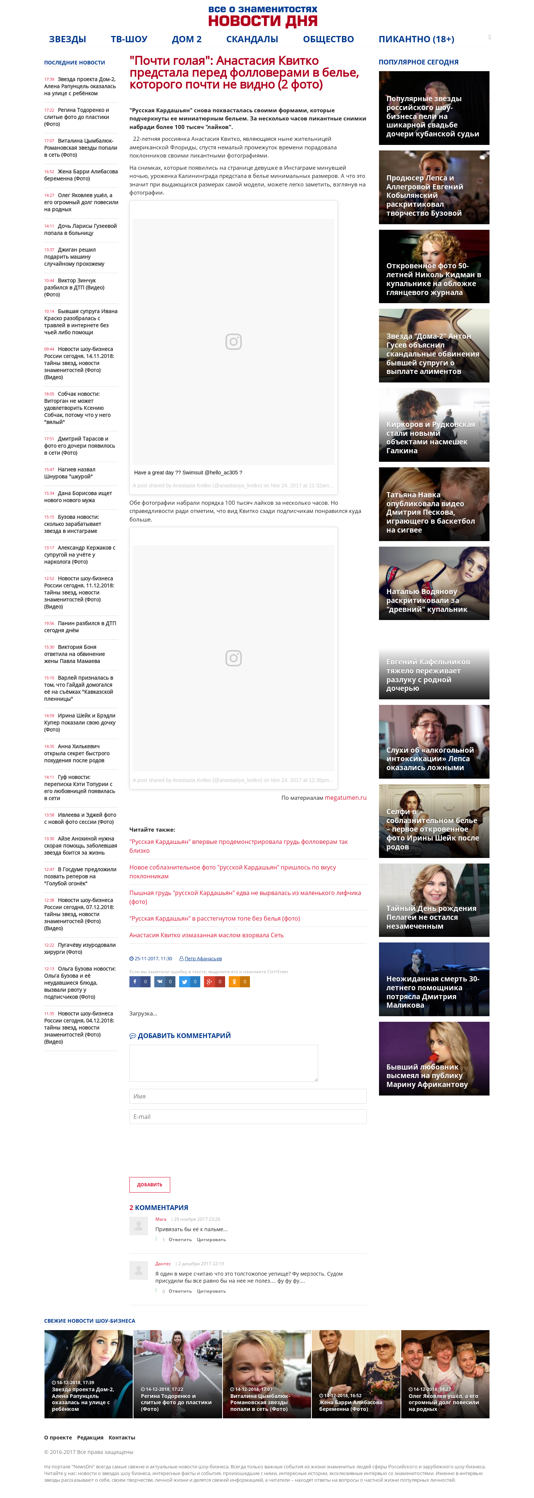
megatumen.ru (346, 797)
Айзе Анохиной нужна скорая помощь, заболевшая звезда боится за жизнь (80, 845)
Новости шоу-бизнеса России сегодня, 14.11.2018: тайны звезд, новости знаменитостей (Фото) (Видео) (79, 363)
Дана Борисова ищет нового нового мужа (78, 497)
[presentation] (185, 1157)
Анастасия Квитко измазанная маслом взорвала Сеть (206, 935)
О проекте (58, 1437)
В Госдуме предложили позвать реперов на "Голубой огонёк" (80, 876)
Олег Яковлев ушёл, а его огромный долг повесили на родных (81, 202)
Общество (328, 39)
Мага (161, 1219)
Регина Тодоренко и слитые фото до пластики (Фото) (76, 116)
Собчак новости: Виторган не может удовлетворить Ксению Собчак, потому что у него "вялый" (77, 407)
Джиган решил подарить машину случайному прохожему (74, 256)
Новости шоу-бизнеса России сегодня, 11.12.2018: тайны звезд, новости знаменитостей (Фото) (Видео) (79, 592)
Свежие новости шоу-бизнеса (89, 1320)
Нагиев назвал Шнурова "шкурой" (69, 473)
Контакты (122, 1437)
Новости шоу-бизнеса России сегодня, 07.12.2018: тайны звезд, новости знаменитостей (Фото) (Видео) (79, 914)
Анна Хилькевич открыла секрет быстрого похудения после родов (76, 753)
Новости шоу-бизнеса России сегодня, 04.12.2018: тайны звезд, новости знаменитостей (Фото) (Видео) (79, 1027)
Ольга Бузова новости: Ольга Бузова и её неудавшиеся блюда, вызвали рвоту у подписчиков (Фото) (80, 982)
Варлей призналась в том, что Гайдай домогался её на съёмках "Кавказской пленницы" (78, 688)
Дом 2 (187, 39)
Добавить (149, 1185)
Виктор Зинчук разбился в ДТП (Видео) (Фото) (74, 287)
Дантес (163, 1263)
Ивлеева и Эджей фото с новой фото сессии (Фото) (80, 818)
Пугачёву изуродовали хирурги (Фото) (80, 948)
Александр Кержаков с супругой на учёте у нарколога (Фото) (79, 554)
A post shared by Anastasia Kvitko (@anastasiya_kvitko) (197, 780)
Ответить (180, 1239)
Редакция (90, 1437)
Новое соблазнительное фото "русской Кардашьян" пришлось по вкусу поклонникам (232, 871)
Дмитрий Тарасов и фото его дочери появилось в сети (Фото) (79, 445)
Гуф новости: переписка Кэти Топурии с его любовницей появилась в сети (79, 787)
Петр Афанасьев (203, 958)
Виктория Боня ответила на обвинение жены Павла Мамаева (74, 654)
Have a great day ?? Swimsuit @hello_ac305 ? (188, 472)
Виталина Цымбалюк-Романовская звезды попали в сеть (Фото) (80, 147)
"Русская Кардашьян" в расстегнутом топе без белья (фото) (214, 918)
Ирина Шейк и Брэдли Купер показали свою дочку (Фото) (79, 722)
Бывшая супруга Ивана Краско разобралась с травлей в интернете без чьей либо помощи (81, 322)
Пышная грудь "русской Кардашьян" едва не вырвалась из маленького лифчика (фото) (245, 897)
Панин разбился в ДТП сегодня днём (80, 627)
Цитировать (211, 1239)
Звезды (67, 39)
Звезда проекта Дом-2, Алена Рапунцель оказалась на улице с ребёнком (80, 86)
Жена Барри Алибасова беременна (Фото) (81, 175)
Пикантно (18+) (416, 39)
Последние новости (74, 62)
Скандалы (252, 39)
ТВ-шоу (129, 39)
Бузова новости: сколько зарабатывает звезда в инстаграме (72, 523)
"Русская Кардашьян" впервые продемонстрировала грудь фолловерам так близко (238, 846)
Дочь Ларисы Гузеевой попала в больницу (80, 229)
